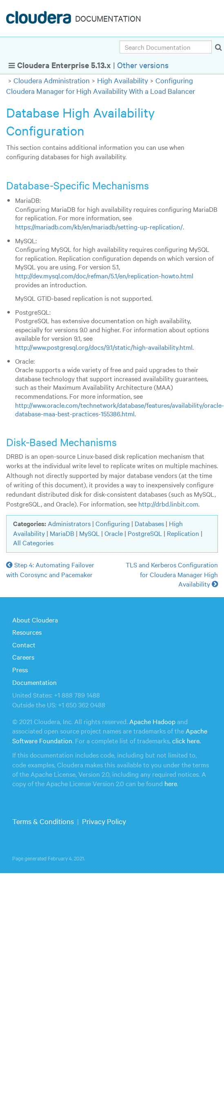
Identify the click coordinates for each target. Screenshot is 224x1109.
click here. (186, 740)
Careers (23, 656)
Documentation (34, 682)
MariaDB (62, 533)
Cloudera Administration (51, 80)
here (170, 783)
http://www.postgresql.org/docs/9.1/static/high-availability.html (104, 346)
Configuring (112, 523)
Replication (183, 533)
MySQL (89, 533)
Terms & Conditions (43, 821)
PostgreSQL (145, 533)
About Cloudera (35, 619)
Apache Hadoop (152, 721)
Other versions (143, 65)
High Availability (122, 80)
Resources (27, 631)
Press (20, 669)
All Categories (33, 542)
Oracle (113, 533)
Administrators (69, 523)
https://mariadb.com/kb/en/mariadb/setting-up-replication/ (99, 226)
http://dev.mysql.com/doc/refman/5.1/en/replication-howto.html (104, 275)
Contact (23, 644)
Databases (149, 523)
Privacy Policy (104, 821)
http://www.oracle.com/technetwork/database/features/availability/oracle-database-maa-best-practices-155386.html (119, 409)
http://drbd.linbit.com (168, 503)
